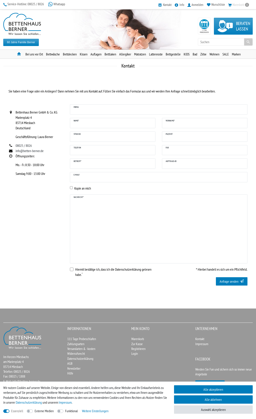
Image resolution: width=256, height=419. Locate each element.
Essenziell (17, 411)
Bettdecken (70, 54)
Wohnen (214, 54)
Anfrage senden (232, 281)
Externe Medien (44, 411)
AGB (70, 363)
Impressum (201, 344)
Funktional (71, 411)
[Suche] (248, 41)
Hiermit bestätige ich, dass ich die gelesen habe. (113, 272)
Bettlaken (110, 54)
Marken (236, 54)
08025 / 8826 (23, 4)
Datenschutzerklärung (80, 358)
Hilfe (70, 373)
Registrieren (138, 348)
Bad (195, 54)
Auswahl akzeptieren (213, 409)
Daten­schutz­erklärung (29, 402)
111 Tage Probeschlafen (81, 339)
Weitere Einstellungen (95, 411)
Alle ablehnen (213, 399)
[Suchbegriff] (225, 42)
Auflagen (96, 54)
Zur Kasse (137, 344)
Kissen (83, 54)
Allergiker (125, 54)
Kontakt (199, 339)
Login (134, 353)
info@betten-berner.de (26, 381)
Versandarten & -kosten (81, 348)
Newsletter (73, 368)
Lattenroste (156, 54)
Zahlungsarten (75, 344)
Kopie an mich (82, 188)
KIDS (187, 54)
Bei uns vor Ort (34, 54)
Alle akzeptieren (213, 389)
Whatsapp (56, 4)
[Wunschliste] (215, 4)
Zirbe (203, 54)
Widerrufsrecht (76, 353)
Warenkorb (137, 339)
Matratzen (140, 54)
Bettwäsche (53, 54)
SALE (225, 54)
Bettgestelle (173, 54)
